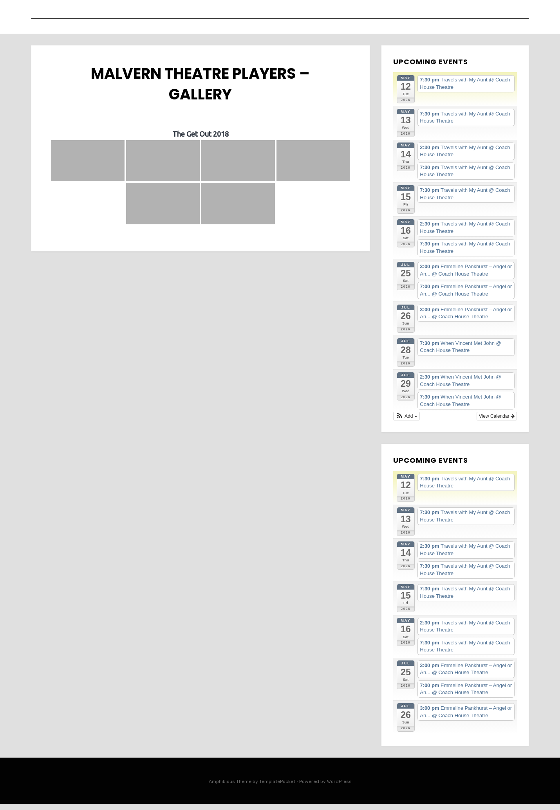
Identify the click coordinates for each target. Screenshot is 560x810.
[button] (406, 422)
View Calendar (497, 422)
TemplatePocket (277, 787)
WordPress (339, 787)
